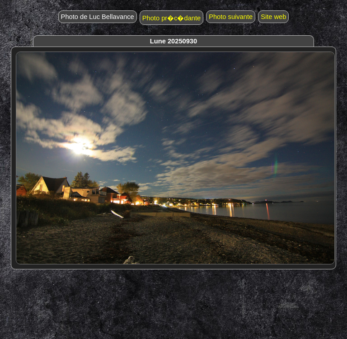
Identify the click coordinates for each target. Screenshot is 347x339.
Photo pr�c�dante (171, 18)
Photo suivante (231, 16)
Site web (273, 16)
